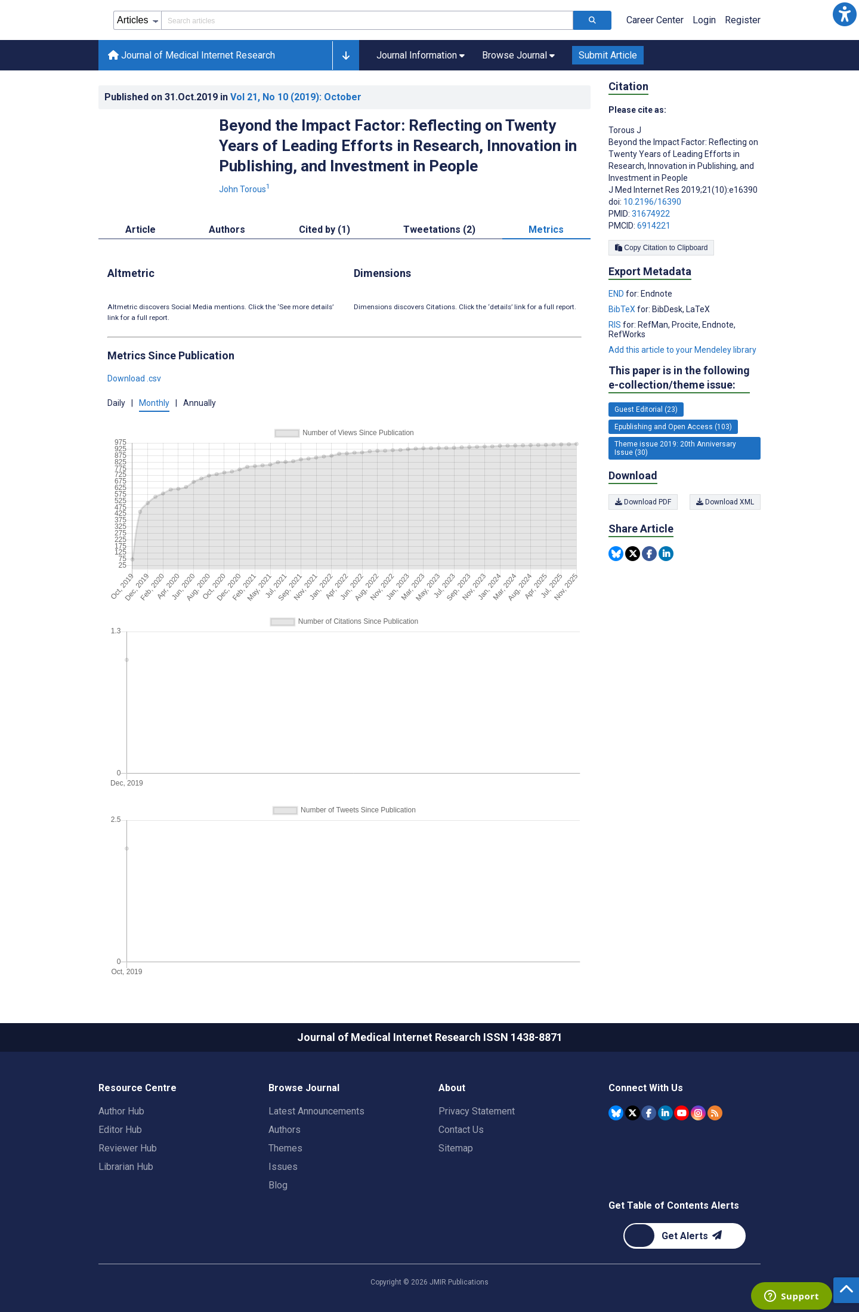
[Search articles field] (367, 20)
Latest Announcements (316, 1111)
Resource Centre (137, 1088)
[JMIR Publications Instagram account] (698, 1112)
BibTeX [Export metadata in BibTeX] (622, 309)
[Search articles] (592, 20)
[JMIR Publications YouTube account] (681, 1112)
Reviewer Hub (127, 1148)
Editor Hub (120, 1129)
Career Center (655, 20)
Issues (283, 1166)
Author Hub (121, 1111)
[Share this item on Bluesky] (615, 553)
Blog (278, 1185)
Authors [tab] (227, 229)
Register (743, 20)
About (451, 1088)
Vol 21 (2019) (295, 97)
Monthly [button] (154, 403)
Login (704, 20)
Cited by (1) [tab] (324, 229)
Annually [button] (199, 403)
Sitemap (455, 1148)
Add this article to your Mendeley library (682, 350)
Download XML (725, 502)
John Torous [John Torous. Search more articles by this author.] (245, 189)
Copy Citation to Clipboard (661, 248)
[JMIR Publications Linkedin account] (665, 1112)
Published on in (232, 97)
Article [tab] (140, 229)
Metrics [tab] (546, 229)
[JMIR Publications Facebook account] (648, 1112)
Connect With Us (645, 1088)
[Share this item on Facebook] (649, 553)
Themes (285, 1148)
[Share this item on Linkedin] (666, 553)
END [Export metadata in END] (617, 293)
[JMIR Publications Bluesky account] (615, 1112)
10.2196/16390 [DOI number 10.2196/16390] (652, 202)
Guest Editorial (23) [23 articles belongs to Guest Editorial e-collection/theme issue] (646, 409)
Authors (284, 1129)
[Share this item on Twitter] (632, 553)
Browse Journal (303, 1088)
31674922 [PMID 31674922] (651, 213)
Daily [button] (116, 403)
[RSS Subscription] (714, 1112)
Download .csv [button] (134, 378)
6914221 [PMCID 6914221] (653, 225)
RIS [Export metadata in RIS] (615, 324)
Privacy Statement (476, 1111)
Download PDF (643, 502)
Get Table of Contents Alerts (673, 1205)
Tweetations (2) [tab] (439, 229)
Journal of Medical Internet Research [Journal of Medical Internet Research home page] (191, 55)
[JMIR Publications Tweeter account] (632, 1112)
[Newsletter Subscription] (684, 1236)
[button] (845, 14)
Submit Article (608, 55)
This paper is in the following (679, 378)
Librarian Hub (125, 1166)
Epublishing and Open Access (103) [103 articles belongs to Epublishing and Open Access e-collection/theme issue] (673, 427)
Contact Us (461, 1129)
